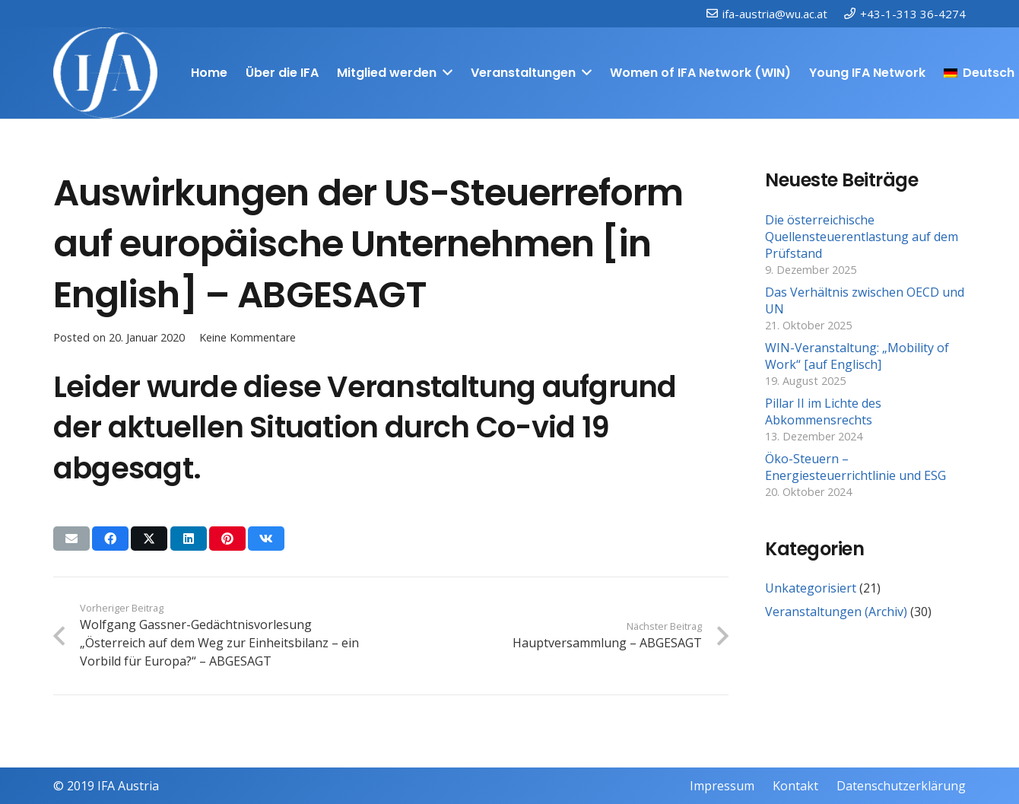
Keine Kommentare (247, 337)
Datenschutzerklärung (901, 785)
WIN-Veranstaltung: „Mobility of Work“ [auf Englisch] (857, 356)
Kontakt (795, 785)
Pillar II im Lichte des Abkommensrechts (823, 411)
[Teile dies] (110, 538)
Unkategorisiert (810, 588)
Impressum (722, 785)
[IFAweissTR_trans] (105, 73)
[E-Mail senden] (71, 538)
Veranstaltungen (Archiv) (836, 611)
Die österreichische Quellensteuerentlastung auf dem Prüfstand (861, 236)
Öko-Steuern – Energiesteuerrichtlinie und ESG (855, 467)
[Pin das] (227, 538)
